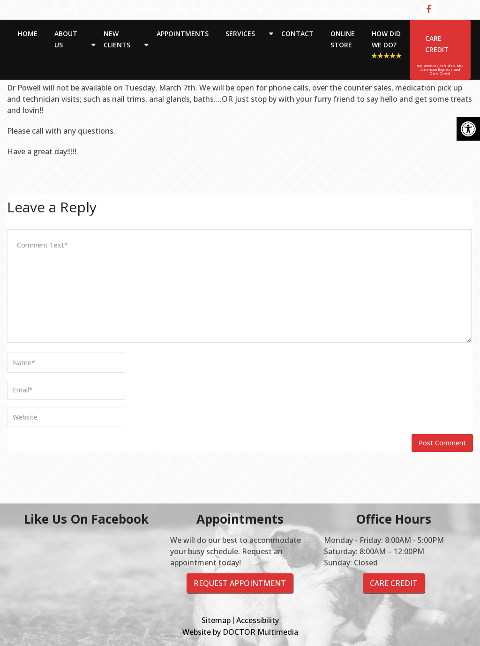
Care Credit (437, 44)
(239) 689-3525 (70, 9)
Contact (297, 33)
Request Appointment (240, 583)
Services (240, 33)
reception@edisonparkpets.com (346, 9)
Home (28, 33)
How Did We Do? (386, 39)
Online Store (342, 39)
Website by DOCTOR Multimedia (240, 632)
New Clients (117, 39)
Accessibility (257, 620)
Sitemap (216, 620)
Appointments (183, 33)
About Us (65, 39)
